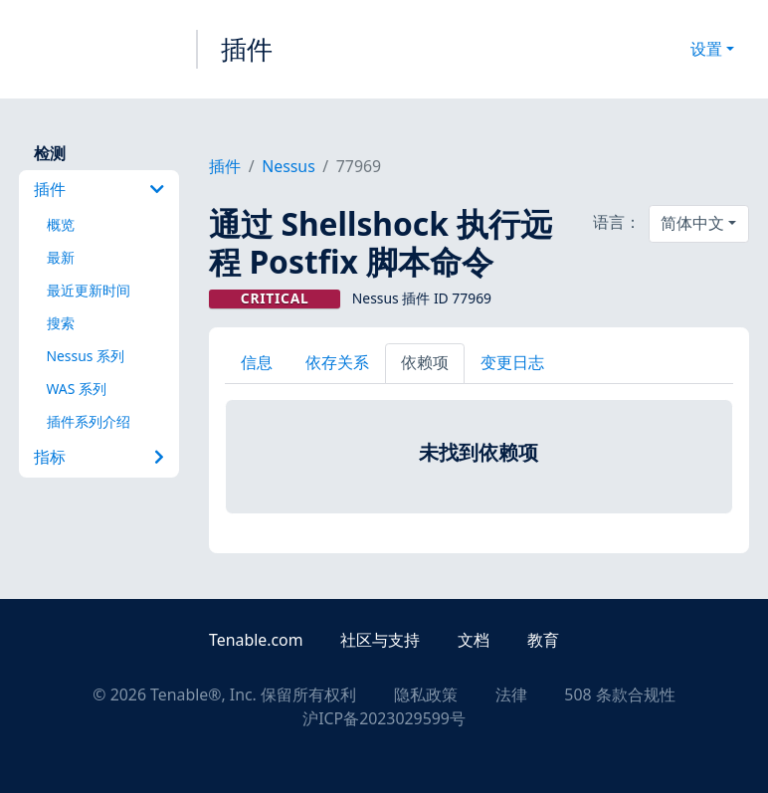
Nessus (288, 166)
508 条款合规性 (619, 694)
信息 (257, 362)
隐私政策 (426, 694)
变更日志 (512, 362)
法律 (511, 694)
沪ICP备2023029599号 (384, 718)
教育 (543, 640)
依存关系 (337, 362)
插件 (247, 49)
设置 (706, 49)
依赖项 (425, 362)
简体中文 (692, 223)
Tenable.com (255, 640)
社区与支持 (380, 640)
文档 (473, 640)
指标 (99, 457)
